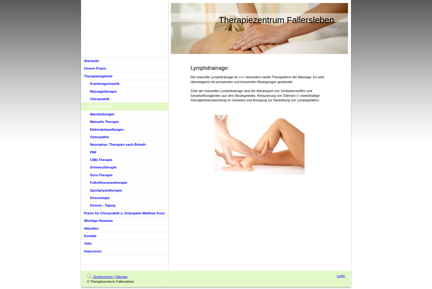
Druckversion (100, 277)
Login (341, 276)
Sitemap (121, 277)
